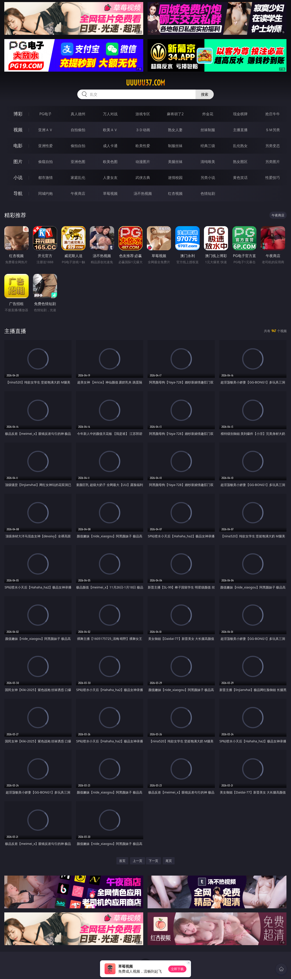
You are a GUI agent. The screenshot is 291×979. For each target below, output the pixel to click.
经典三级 (208, 145)
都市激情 (45, 177)
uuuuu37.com (145, 82)
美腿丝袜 (175, 161)
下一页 (153, 861)
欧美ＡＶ (110, 129)
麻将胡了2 (175, 113)
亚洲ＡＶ (45, 129)
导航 (18, 193)
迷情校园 (175, 177)
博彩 (18, 114)
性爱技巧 (272, 177)
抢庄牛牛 (272, 113)
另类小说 (208, 177)
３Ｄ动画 (142, 129)
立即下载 (177, 969)
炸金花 (207, 113)
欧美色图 (110, 161)
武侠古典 (142, 177)
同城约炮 (45, 193)
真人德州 (78, 113)
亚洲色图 (78, 161)
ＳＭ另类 (272, 129)
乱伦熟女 (240, 145)
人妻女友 (110, 177)
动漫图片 (142, 161)
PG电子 (45, 113)
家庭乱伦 (78, 177)
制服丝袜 (175, 145)
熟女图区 (240, 161)
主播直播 (240, 129)
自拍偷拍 (78, 129)
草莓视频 (110, 193)
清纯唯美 (208, 161)
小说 (18, 177)
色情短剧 (208, 193)
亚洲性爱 (45, 145)
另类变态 (272, 145)
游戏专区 (142, 113)
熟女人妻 (175, 129)
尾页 (169, 861)
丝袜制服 (208, 129)
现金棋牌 (240, 113)
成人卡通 (110, 145)
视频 (18, 130)
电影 (18, 146)
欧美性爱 (142, 145)
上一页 (137, 861)
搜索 (204, 94)
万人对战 (110, 113)
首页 (122, 861)
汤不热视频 (143, 193)
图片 (18, 161)
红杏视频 (175, 193)
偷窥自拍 (45, 161)
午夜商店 (78, 193)
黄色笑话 (240, 177)
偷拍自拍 (78, 145)
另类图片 (272, 161)
